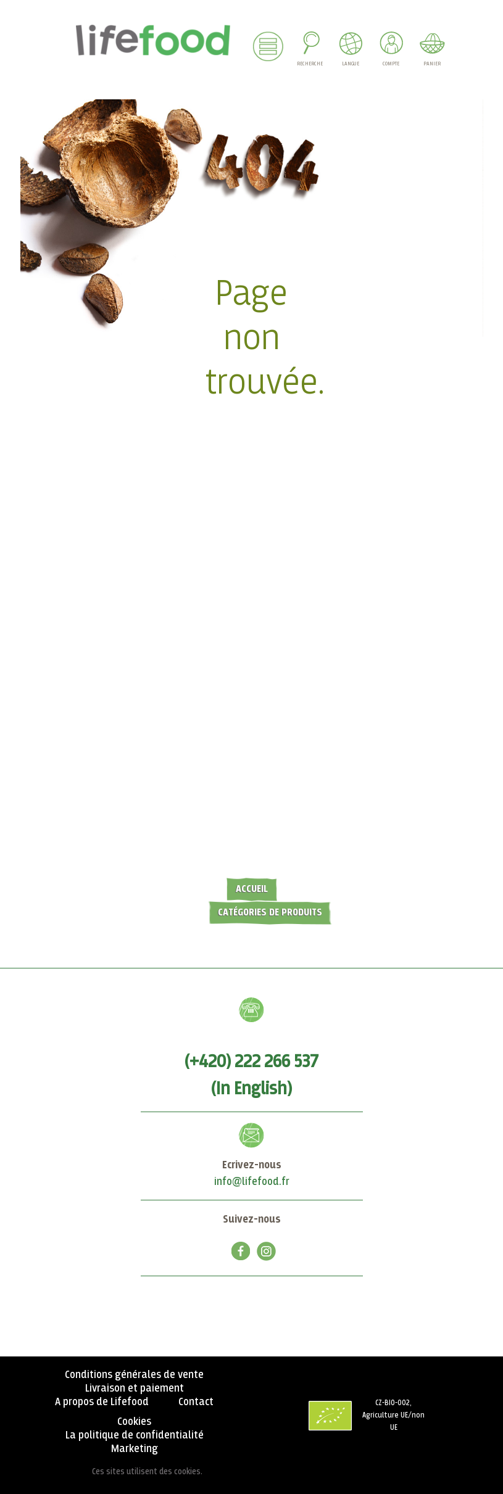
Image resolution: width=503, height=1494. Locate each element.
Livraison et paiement (134, 1388)
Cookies (134, 1421)
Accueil (252, 889)
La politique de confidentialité (134, 1435)
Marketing (134, 1449)
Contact (196, 1402)
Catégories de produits (270, 912)
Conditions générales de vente (134, 1375)
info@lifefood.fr (251, 1181)
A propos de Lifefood (102, 1402)
